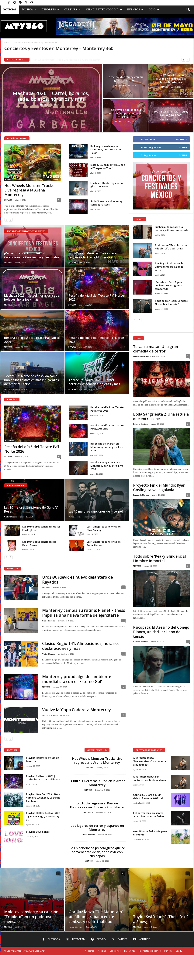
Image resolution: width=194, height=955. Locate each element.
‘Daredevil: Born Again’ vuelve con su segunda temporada (168, 285)
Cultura (72, 9)
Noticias (9, 9)
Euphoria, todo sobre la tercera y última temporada (171, 228)
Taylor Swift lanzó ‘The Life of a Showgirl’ (160, 919)
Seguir (183, 147)
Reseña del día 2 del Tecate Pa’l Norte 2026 (32, 340)
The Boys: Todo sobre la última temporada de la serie (125, 113)
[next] (188, 60)
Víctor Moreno (10, 517)
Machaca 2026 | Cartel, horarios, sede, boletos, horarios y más (51, 96)
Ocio (153, 9)
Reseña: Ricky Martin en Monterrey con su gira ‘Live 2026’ (106, 447)
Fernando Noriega (141, 356)
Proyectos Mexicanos (150, 950)
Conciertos (114, 950)
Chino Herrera (48, 621)
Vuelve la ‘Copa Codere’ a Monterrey (76, 709)
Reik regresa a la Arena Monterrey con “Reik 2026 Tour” (105, 149)
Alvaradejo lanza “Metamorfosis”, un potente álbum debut (149, 761)
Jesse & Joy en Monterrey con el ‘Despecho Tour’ (59, 59)
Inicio (6, 42)
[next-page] (11, 220)
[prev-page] (6, 220)
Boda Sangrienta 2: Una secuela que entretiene (161, 416)
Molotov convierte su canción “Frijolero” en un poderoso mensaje (31, 916)
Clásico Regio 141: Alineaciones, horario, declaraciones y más (80, 646)
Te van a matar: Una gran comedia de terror (155, 349)
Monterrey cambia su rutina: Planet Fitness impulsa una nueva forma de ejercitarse (83, 613)
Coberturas (10, 441)
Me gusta (181, 139)
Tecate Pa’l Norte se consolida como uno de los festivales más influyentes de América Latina (31, 380)
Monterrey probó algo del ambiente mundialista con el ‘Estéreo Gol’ (76, 679)
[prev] (183, 60)
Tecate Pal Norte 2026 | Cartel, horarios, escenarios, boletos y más (94, 382)
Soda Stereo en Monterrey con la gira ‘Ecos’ (171, 113)
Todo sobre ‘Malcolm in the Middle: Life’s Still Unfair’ (171, 246)
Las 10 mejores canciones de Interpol (95, 511)
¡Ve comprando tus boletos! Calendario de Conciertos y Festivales (31, 255)
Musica (29, 9)
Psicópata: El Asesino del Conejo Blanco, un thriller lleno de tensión (161, 632)
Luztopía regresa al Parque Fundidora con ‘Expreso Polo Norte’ (97, 805)
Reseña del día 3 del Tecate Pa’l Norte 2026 (96, 297)
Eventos (135, 9)
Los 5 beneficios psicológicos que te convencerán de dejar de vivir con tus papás (97, 852)
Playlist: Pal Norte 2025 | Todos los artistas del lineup (43, 777)
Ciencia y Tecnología (104, 9)
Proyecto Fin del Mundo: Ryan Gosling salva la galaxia (159, 487)
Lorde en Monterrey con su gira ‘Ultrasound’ (125, 78)
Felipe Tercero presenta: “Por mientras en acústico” (149, 814)
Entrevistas (129, 950)
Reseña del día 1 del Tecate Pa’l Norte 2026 (96, 340)
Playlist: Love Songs (38, 831)
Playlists (168, 950)
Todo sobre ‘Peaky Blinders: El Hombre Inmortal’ (171, 302)
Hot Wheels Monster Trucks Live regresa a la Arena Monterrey (170, 78)
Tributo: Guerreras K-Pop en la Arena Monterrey (97, 783)
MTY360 (44, 105)
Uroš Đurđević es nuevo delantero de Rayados (77, 579)
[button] (188, 9)
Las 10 (179, 950)
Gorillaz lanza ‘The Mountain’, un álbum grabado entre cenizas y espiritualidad (96, 916)
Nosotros (89, 950)
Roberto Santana (140, 424)
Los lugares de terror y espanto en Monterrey (97, 827)
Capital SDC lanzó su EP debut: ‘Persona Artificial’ (148, 796)
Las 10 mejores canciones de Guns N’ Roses (31, 509)
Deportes (50, 9)
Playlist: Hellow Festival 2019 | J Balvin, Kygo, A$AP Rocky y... (43, 816)
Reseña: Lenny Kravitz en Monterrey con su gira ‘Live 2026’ (106, 466)
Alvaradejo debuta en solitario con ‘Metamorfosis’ (149, 778)
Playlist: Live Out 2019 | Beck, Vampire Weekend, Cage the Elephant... (43, 797)
